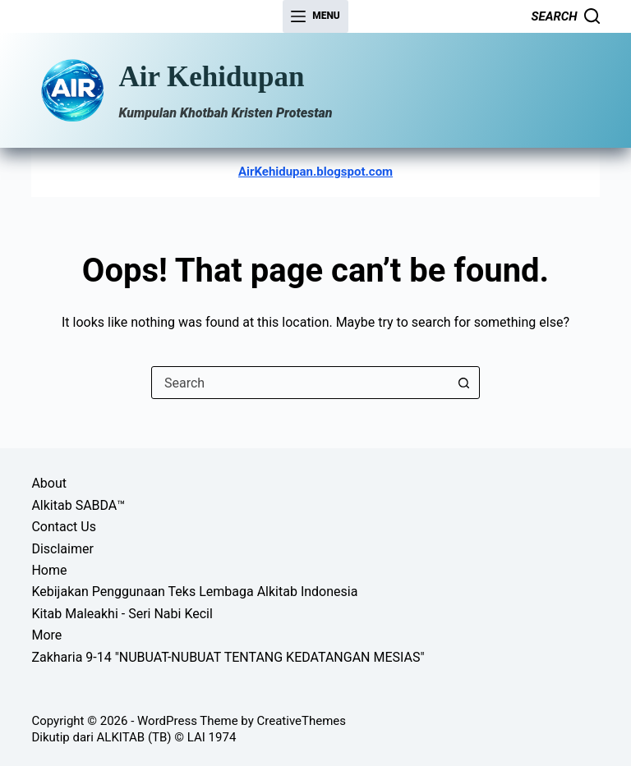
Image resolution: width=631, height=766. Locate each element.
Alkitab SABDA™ (78, 505)
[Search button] (463, 382)
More (46, 635)
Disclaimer (62, 549)
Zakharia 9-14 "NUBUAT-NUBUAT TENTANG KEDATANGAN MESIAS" (227, 657)
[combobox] (300, 382)
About (49, 483)
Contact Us (63, 526)
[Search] (566, 17)
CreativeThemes (302, 720)
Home (49, 570)
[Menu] (315, 16)
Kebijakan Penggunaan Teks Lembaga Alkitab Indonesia (194, 591)
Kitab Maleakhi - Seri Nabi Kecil (121, 614)
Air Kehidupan (211, 77)
